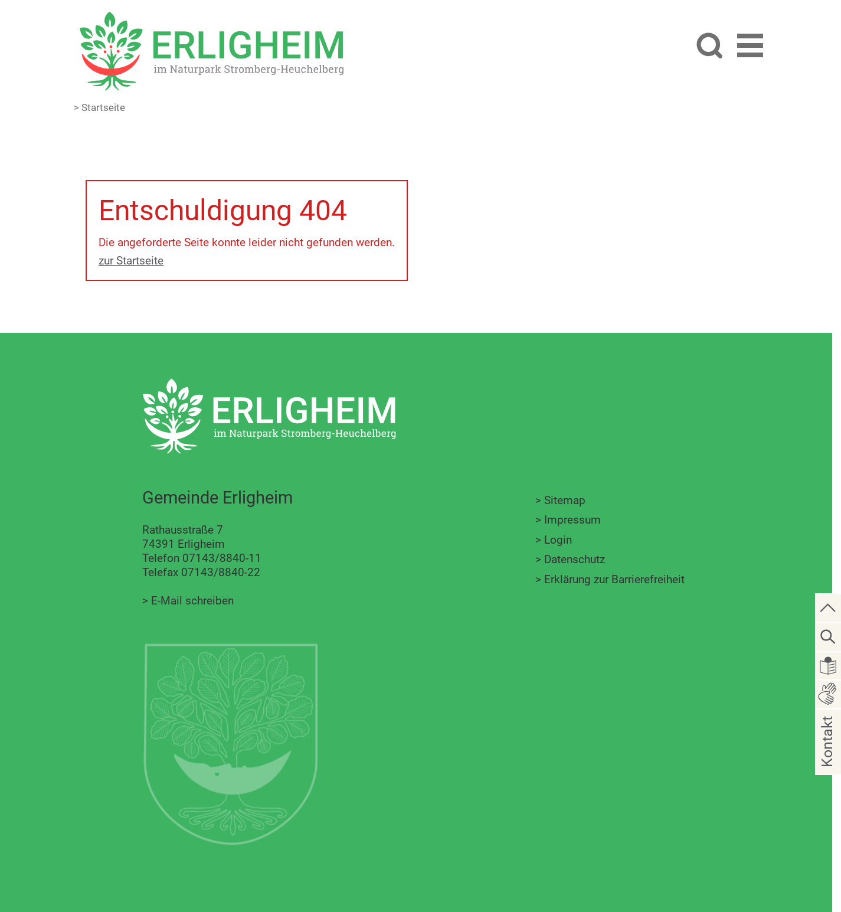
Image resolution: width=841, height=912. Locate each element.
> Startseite (99, 107)
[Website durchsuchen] (709, 47)
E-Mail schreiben (192, 600)
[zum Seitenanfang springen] (828, 607)
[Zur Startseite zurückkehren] (211, 18)
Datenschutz (574, 559)
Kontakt (827, 760)
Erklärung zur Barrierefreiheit (614, 579)
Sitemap (564, 500)
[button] (750, 48)
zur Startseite (131, 260)
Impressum (572, 520)
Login (558, 540)
